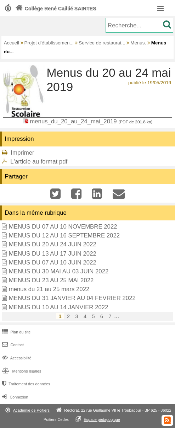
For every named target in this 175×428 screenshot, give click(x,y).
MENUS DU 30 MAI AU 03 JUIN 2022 (59, 271)
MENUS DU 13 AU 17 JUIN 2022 (52, 253)
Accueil (11, 43)
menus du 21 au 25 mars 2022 (49, 289)
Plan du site (15, 332)
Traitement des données (25, 384)
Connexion (14, 397)
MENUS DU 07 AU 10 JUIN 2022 (52, 262)
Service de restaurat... (102, 43)
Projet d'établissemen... (49, 43)
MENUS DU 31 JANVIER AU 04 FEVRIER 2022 (72, 298)
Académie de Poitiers (31, 410)
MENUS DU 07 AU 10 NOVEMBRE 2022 (63, 226)
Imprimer (22, 152)
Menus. (138, 43)
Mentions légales (21, 371)
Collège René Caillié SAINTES (55, 8)
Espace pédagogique (102, 419)
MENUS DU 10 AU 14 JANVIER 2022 (58, 307)
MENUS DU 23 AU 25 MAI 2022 (51, 280)
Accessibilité (16, 358)
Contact (12, 345)
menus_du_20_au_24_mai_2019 (73, 121)
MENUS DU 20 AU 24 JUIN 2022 (52, 244)
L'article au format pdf (38, 161)
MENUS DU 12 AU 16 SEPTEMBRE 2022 (64, 235)
